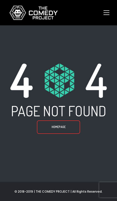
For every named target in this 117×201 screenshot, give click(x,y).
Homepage (59, 127)
